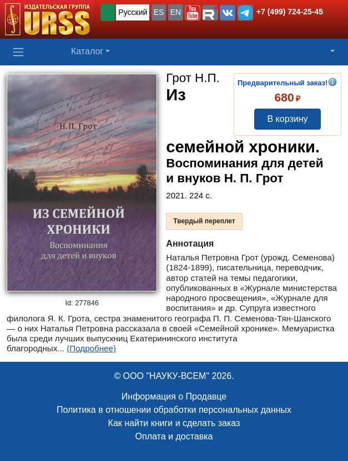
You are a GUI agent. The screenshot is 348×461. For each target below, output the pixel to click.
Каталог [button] (87, 51)
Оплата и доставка (174, 436)
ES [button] (159, 12)
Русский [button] (132, 12)
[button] (192, 13)
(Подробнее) (91, 348)
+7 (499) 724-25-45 (289, 11)
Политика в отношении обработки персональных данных (174, 409)
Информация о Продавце (174, 396)
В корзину (287, 119)
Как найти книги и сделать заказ (174, 423)
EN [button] (175, 12)
